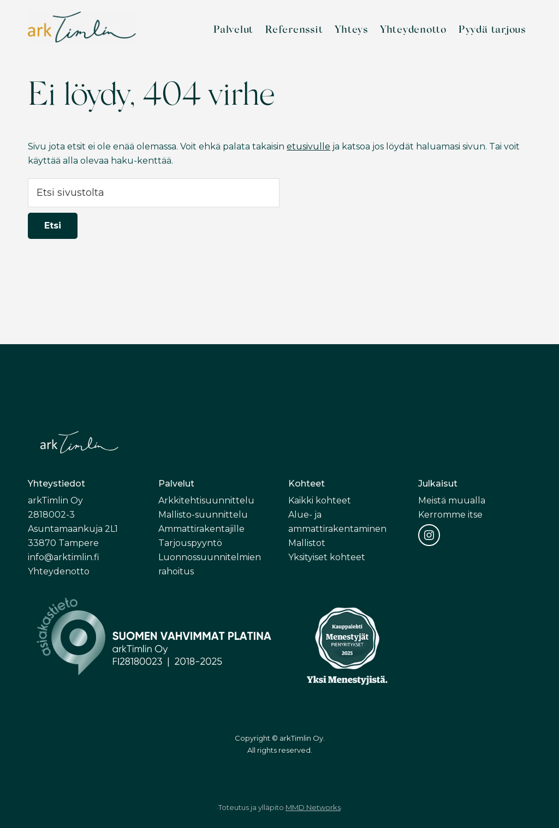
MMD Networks (313, 807)
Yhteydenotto (59, 571)
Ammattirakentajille (201, 529)
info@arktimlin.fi (63, 557)
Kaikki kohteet (319, 500)
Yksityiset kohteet (326, 557)
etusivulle (308, 146)
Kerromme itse (450, 514)
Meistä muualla (451, 500)
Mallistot (306, 543)
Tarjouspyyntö (190, 543)
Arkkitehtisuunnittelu (206, 500)
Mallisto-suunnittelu (203, 514)
